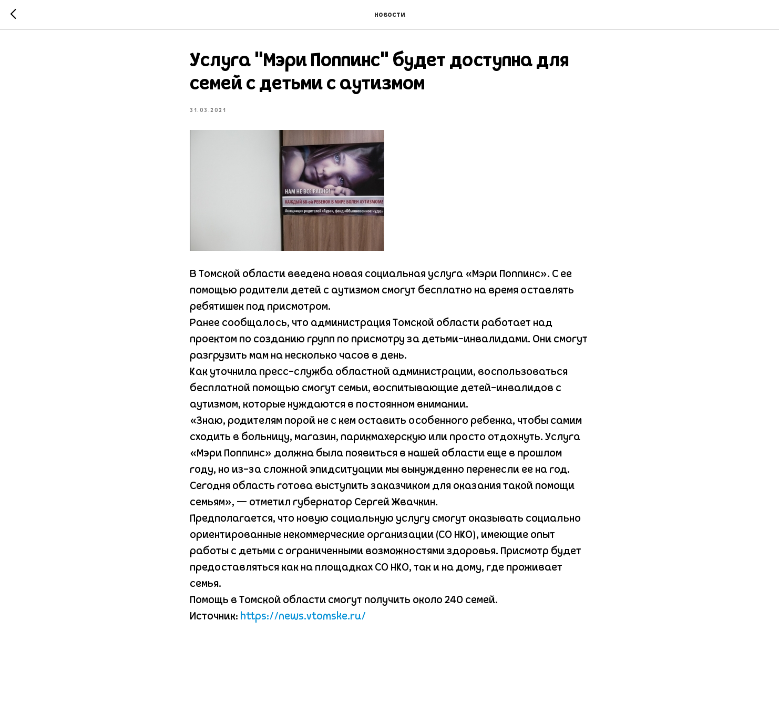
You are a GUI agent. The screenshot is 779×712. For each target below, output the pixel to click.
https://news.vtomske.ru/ (303, 617)
